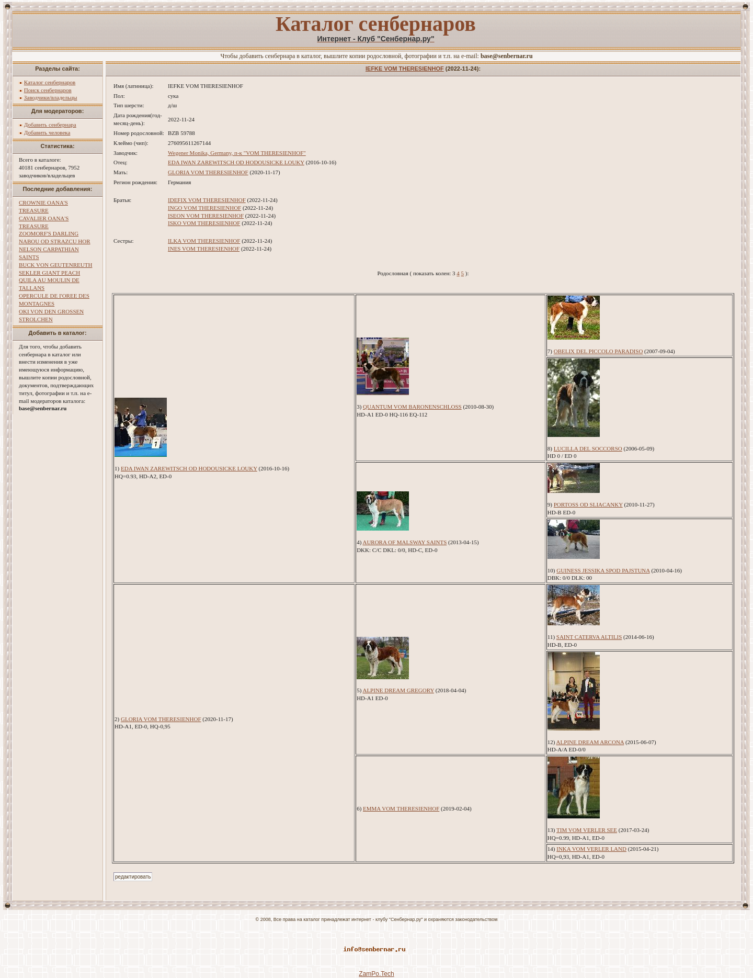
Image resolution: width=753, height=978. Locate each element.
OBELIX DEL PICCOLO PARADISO (598, 351)
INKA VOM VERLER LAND (591, 849)
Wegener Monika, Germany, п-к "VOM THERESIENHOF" (237, 153)
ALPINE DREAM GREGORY (398, 690)
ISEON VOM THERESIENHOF (206, 215)
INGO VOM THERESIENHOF (204, 208)
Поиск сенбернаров (48, 90)
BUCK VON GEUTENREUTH (55, 265)
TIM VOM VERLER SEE (586, 830)
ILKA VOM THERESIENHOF (204, 241)
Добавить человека (47, 132)
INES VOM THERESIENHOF (203, 248)
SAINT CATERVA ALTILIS (589, 637)
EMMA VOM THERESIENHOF (401, 808)
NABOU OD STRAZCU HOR (54, 241)
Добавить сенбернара (50, 124)
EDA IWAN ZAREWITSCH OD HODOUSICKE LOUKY (236, 162)
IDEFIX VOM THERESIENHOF (207, 200)
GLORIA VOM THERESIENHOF (208, 172)
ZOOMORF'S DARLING (48, 233)
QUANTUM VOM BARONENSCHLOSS (412, 406)
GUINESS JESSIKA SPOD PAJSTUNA (602, 570)
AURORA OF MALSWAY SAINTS (404, 542)
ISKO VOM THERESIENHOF (204, 223)
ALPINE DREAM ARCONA (590, 742)
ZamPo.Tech (376, 973)
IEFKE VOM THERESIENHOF (405, 68)
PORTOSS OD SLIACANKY (588, 504)
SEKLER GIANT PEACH (49, 272)
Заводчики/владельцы (50, 97)
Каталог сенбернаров (50, 82)
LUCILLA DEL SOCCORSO (588, 448)
